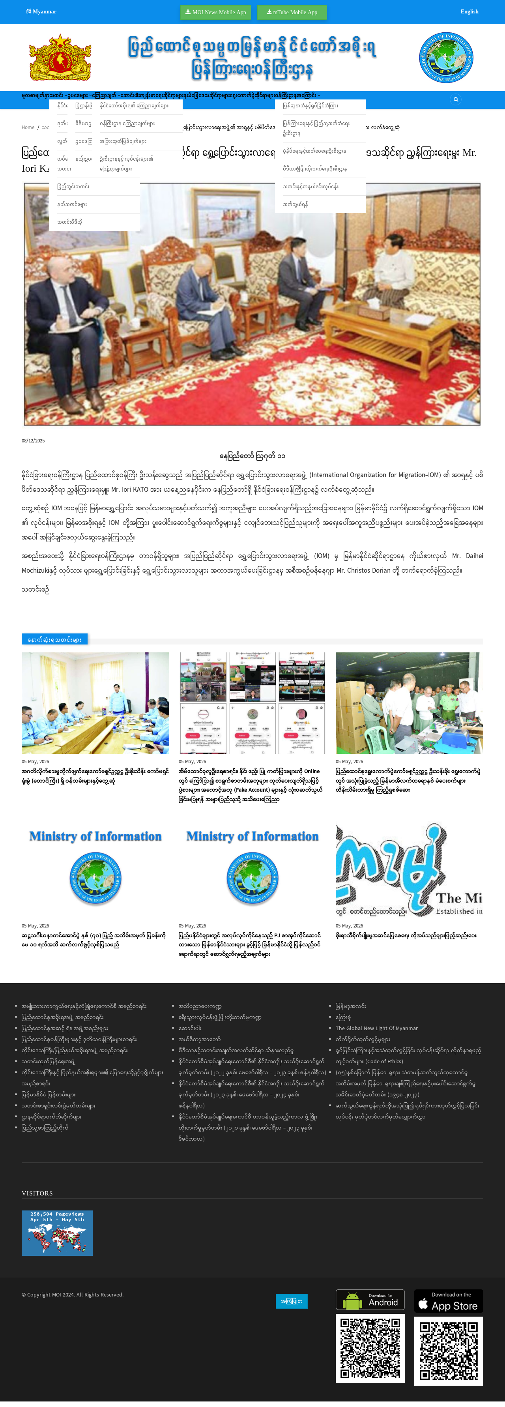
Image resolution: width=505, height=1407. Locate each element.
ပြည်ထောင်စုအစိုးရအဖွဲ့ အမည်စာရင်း (63, 1023)
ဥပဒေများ (107, 102)
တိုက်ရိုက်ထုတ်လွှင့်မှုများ (363, 1045)
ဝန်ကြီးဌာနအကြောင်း (398, 102)
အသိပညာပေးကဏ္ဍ (200, 1012)
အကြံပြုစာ (292, 1306)
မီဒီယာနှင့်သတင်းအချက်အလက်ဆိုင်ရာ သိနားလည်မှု (236, 1056)
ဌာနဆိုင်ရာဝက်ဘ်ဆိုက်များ (52, 1122)
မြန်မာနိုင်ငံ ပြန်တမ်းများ (49, 1100)
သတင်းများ (53, 133)
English (470, 11)
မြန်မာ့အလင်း (351, 1012)
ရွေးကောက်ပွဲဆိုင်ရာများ (339, 102)
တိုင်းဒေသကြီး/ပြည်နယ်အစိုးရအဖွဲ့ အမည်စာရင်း (75, 1056)
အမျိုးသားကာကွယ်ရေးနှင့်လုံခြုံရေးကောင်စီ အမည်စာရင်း (84, 1012)
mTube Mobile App (295, 12)
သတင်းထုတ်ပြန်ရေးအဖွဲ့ (49, 1067)
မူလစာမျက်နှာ (40, 102)
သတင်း (74, 102)
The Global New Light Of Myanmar (377, 1034)
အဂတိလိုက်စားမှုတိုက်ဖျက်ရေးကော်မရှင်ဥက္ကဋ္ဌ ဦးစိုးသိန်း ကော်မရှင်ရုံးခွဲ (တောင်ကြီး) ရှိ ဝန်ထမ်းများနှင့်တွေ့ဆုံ (95, 782)
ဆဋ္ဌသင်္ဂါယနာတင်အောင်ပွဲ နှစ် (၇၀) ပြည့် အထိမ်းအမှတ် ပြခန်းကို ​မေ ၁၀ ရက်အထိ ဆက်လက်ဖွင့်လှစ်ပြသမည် (94, 946)
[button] (252, 310)
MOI (56, 1300)
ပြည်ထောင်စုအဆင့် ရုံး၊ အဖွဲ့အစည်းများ (65, 1034)
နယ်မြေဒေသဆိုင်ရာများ (281, 102)
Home (28, 133)
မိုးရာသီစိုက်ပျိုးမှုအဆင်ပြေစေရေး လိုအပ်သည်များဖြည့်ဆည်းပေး (406, 941)
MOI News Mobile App (219, 12)
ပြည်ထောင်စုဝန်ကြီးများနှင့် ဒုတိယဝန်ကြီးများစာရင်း (79, 1045)
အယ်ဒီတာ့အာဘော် (200, 1045)
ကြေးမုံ (343, 1023)
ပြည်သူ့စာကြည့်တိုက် (45, 1133)
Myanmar (41, 11)
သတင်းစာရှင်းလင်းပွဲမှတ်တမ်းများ (58, 1111)
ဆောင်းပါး (181, 102)
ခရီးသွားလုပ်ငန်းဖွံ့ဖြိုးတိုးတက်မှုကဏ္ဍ (220, 1023)
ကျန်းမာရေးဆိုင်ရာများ (223, 102)
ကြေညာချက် (145, 102)
